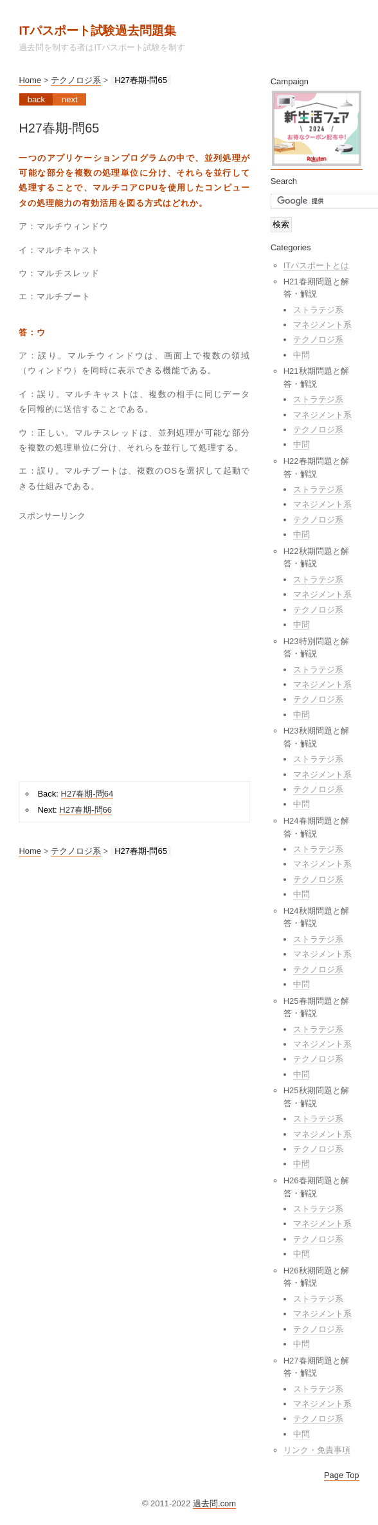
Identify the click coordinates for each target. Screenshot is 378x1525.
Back (36, 99)
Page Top (341, 1475)
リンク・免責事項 (317, 1450)
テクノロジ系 (76, 80)
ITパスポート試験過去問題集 (97, 30)
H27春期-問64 (87, 794)
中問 (301, 355)
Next (70, 99)
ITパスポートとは (317, 265)
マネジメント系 (322, 324)
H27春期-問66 (85, 810)
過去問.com (214, 1503)
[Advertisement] (127, 647)
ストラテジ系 (318, 310)
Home (30, 80)
